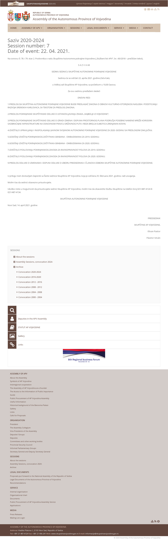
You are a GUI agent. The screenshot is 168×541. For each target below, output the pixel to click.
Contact (148, 27)
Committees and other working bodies (26, 441)
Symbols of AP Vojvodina (20, 381)
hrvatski (128, 3)
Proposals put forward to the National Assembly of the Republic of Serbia (41, 476)
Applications (15, 505)
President (14, 424)
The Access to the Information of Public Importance (31, 391)
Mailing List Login (17, 518)
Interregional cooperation (21, 384)
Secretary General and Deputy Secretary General (30, 451)
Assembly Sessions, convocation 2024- (34, 261)
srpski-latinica (99, 3)
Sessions (76, 27)
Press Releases (16, 514)
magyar (110, 3)
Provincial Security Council (21, 445)
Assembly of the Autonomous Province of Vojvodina (72, 15)
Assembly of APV (32, 27)
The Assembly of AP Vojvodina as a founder (28, 388)
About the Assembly (18, 378)
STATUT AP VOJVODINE (29, 327)
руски (149, 3)
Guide (12, 395)
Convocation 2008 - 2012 (30, 287)
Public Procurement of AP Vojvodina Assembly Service (33, 502)
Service (119, 27)
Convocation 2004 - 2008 (30, 292)
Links (20, 344)
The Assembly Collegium (20, 427)
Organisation (56, 27)
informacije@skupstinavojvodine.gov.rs (101, 533)
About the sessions (25, 256)
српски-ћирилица (84, 3)
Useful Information (18, 401)
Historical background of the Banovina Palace (29, 405)
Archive (19, 266)
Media (133, 27)
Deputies (14, 438)
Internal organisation (19, 491)
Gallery (21, 335)
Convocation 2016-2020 (29, 276)
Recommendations (18, 483)
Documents (15, 498)
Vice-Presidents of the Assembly (23, 431)
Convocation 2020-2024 (29, 271)
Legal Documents (98, 27)
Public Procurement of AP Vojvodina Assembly (29, 398)
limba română (139, 3)
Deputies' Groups (17, 434)
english (157, 3)
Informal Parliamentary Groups (23, 448)
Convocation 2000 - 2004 (30, 297)
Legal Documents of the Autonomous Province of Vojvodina (35, 479)
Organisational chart (18, 495)
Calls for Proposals (18, 415)
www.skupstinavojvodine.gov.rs (64, 533)
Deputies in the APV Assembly (32, 318)
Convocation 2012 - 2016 (30, 282)
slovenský (119, 3)
